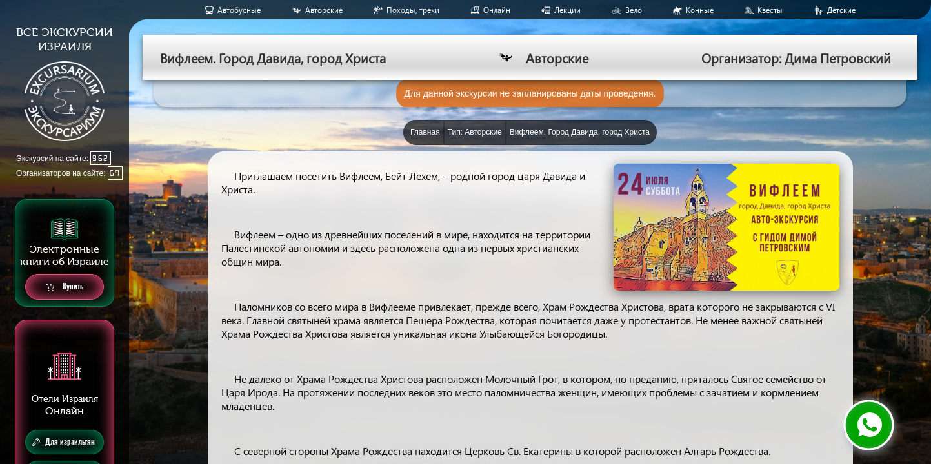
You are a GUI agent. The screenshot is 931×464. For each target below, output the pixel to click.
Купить (64, 287)
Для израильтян (63, 442)
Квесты (770, 10)
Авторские (324, 10)
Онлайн (496, 10)
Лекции (567, 10)
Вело (633, 10)
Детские (841, 10)
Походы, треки (412, 10)
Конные (700, 10)
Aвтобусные (239, 10)
